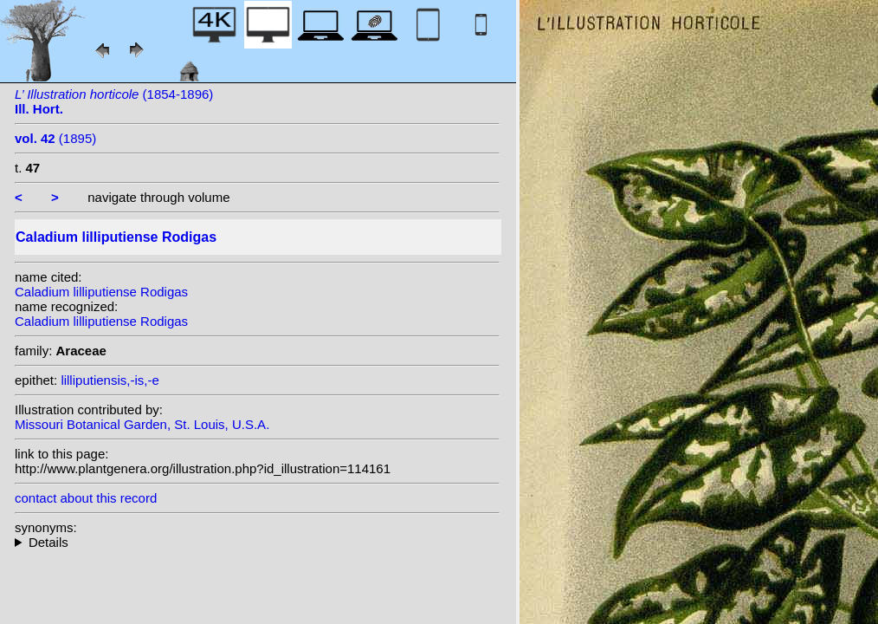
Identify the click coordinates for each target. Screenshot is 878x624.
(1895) (55, 138)
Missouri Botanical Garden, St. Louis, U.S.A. (142, 424)
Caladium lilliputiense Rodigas (101, 291)
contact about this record (86, 498)
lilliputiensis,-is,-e (109, 380)
